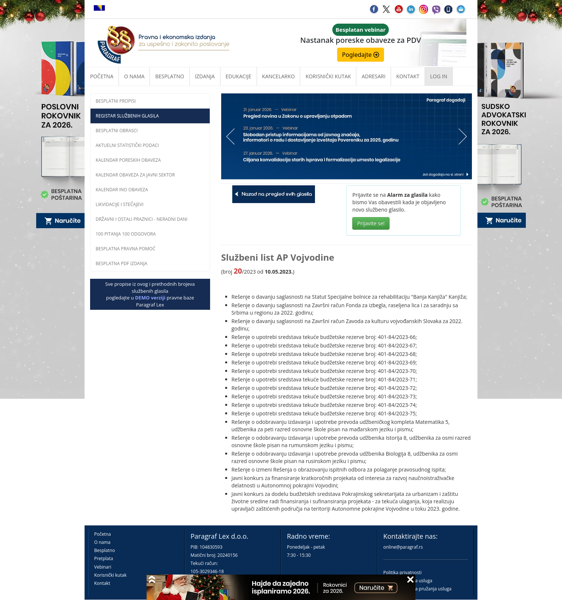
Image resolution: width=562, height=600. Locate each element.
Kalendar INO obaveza (122, 189)
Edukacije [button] (238, 76)
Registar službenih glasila (127, 116)
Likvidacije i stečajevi (120, 204)
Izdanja (205, 76)
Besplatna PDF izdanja (121, 263)
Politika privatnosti (402, 572)
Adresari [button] (373, 76)
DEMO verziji (150, 297)
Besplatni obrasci (117, 130)
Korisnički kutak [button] (328, 76)
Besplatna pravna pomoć (125, 249)
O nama (134, 76)
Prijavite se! (370, 223)
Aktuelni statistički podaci (127, 145)
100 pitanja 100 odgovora (126, 234)
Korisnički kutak (110, 575)
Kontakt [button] (407, 76)
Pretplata (103, 558)
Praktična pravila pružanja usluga (417, 589)
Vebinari (102, 567)
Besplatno (169, 76)
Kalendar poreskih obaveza (128, 160)
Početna (101, 76)
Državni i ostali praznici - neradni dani (142, 219)
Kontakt (102, 583)
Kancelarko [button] (278, 76)
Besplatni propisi (116, 101)
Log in (438, 76)
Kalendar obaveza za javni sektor (135, 175)
